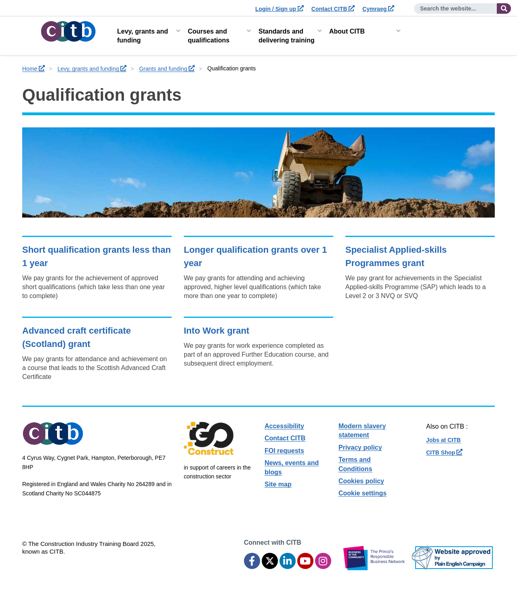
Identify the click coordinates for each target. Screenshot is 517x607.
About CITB (347, 31)
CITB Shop (444, 452)
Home (33, 69)
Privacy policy (360, 447)
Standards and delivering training (286, 36)
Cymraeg (378, 9)
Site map (278, 484)
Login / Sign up (279, 9)
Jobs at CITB (443, 440)
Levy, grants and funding (142, 36)
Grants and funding (167, 69)
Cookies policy (361, 481)
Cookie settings (362, 493)
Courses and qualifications (208, 36)
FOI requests (284, 450)
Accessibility (284, 426)
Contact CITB (333, 9)
